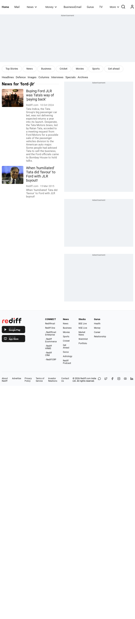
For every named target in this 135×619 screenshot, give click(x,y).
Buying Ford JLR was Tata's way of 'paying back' (40, 95)
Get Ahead (66, 346)
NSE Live (83, 328)
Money (51, 6)
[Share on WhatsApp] (99, 379)
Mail (17, 7)
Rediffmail (50, 323)
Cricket (63, 68)
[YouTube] (125, 379)
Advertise (16, 378)
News (32, 6)
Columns (43, 77)
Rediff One (50, 328)
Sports (96, 68)
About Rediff (5, 379)
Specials (70, 77)
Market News (82, 333)
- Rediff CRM (48, 354)
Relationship (100, 336)
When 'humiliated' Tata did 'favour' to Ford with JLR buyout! (40, 174)
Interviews (57, 77)
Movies (80, 68)
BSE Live (83, 323)
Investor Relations (52, 379)
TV (101, 7)
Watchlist (83, 339)
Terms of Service (40, 379)
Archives (83, 77)
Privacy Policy (28, 379)
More (114, 6)
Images (32, 77)
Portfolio (83, 343)
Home (5, 7)
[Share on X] (105, 379)
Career (97, 332)
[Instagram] (118, 379)
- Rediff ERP (50, 359)
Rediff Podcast (67, 361)
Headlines (8, 77)
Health (97, 323)
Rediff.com (85, 378)
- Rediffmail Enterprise (50, 333)
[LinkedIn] (131, 379)
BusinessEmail (72, 7)
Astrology (67, 356)
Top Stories (12, 68)
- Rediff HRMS (48, 347)
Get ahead (114, 68)
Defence (21, 77)
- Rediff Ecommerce (51, 340)
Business (46, 68)
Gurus (90, 7)
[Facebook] (112, 379)
